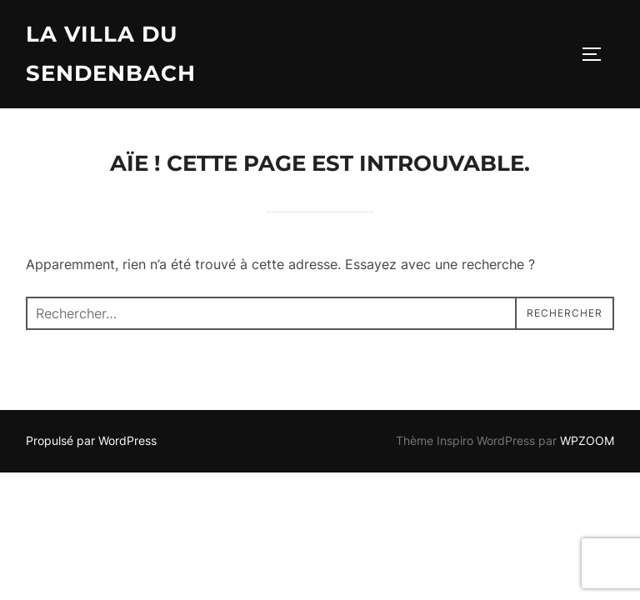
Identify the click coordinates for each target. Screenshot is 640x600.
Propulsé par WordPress (91, 440)
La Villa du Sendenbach (111, 54)
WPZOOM (587, 440)
